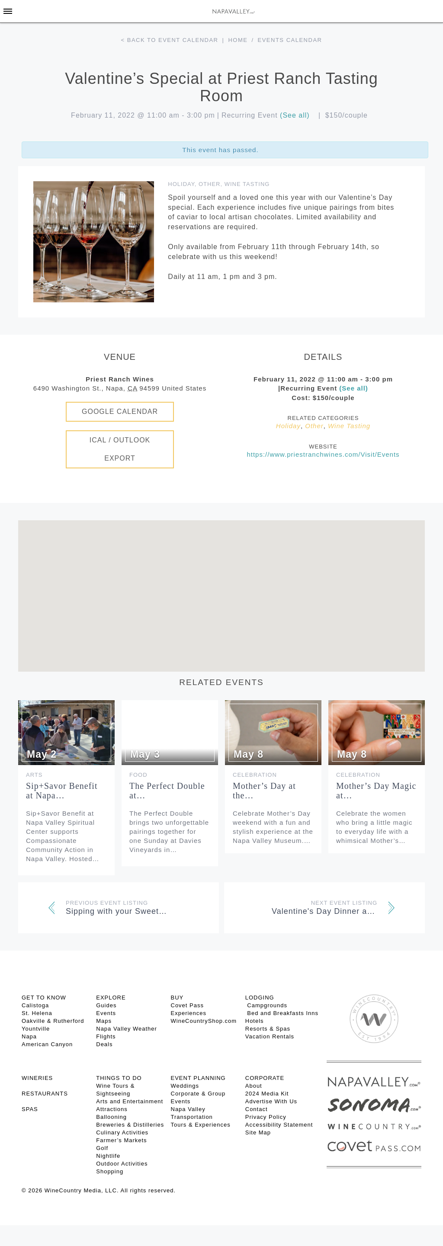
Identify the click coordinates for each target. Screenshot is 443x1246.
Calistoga (35, 1005)
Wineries (37, 1078)
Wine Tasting (247, 184)
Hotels (254, 1021)
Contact (256, 1109)
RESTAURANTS (45, 1093)
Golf (102, 1148)
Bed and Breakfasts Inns (281, 1013)
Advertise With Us (271, 1101)
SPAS (30, 1109)
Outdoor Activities (122, 1163)
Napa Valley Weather (126, 1028)
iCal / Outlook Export (120, 449)
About (253, 1086)
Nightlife (108, 1156)
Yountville (36, 1028)
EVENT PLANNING (198, 1078)
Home (237, 40)
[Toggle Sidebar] (7, 11)
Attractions (111, 1109)
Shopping (109, 1171)
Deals (104, 1044)
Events (106, 1013)
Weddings (185, 1086)
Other (210, 184)
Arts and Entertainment (129, 1101)
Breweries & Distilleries (130, 1124)
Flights (106, 1036)
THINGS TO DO (118, 1078)
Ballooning (111, 1117)
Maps (104, 1021)
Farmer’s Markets (121, 1140)
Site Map (258, 1132)
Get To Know (44, 997)
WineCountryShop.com (204, 1021)
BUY (177, 997)
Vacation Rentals (269, 1036)
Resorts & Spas (267, 1028)
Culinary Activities (122, 1132)
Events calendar (290, 40)
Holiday (181, 184)
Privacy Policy (265, 1117)
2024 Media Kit (267, 1093)
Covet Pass (187, 1005)
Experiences (189, 1013)
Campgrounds (266, 1005)
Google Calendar (120, 411)
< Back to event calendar (169, 40)
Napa (29, 1036)
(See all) (295, 115)
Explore (110, 997)
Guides (106, 1005)
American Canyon (47, 1044)
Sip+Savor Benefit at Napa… (62, 790)
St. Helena (37, 1013)
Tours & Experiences (201, 1124)
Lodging (259, 997)
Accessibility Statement (279, 1124)
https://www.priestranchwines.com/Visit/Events (323, 454)
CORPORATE (264, 1078)
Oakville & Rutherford (53, 1021)
